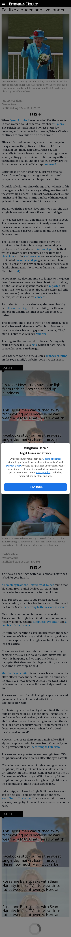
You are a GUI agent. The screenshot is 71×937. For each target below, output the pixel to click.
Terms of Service (52, 458)
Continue (35, 487)
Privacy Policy (13, 465)
